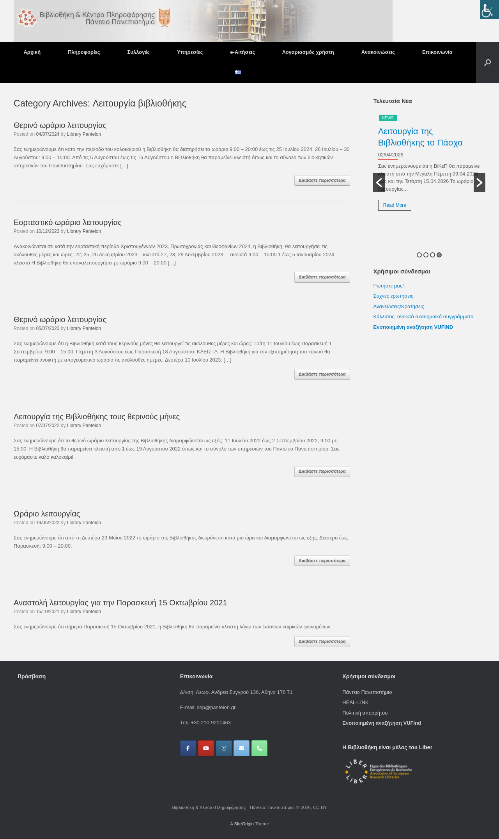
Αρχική (32, 52)
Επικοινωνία (437, 52)
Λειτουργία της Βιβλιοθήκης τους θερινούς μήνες (97, 416)
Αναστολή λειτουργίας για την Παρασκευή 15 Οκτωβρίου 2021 (120, 602)
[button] (487, 62)
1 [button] (419, 254)
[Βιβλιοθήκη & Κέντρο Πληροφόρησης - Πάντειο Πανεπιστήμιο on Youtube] (206, 748)
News (388, 118)
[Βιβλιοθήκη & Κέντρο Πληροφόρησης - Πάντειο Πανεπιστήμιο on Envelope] (242, 748)
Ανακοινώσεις (378, 52)
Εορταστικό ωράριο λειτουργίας (68, 222)
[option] (429, 165)
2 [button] (425, 254)
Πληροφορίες (84, 52)
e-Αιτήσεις (242, 52)
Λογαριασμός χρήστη (308, 52)
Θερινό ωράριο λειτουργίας (60, 125)
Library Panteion (84, 134)
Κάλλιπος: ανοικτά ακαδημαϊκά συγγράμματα (424, 316)
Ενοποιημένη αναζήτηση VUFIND (413, 327)
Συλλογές (138, 52)
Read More (394, 205)
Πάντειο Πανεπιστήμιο (367, 692)
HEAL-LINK (355, 702)
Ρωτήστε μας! (388, 286)
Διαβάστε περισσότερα (322, 180)
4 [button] (439, 254)
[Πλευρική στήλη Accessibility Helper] (489, 9)
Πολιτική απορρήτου (365, 713)
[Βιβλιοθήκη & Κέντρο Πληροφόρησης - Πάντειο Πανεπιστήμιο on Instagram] (224, 748)
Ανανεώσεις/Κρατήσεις (398, 306)
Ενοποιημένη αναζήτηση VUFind (381, 723)
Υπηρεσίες (190, 52)
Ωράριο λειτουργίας (47, 513)
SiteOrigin (244, 823)
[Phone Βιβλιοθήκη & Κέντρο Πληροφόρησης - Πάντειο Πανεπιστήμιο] (259, 748)
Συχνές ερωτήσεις (393, 296)
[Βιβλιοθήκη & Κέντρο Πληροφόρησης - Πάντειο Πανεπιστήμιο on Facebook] (188, 748)
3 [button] (432, 254)
